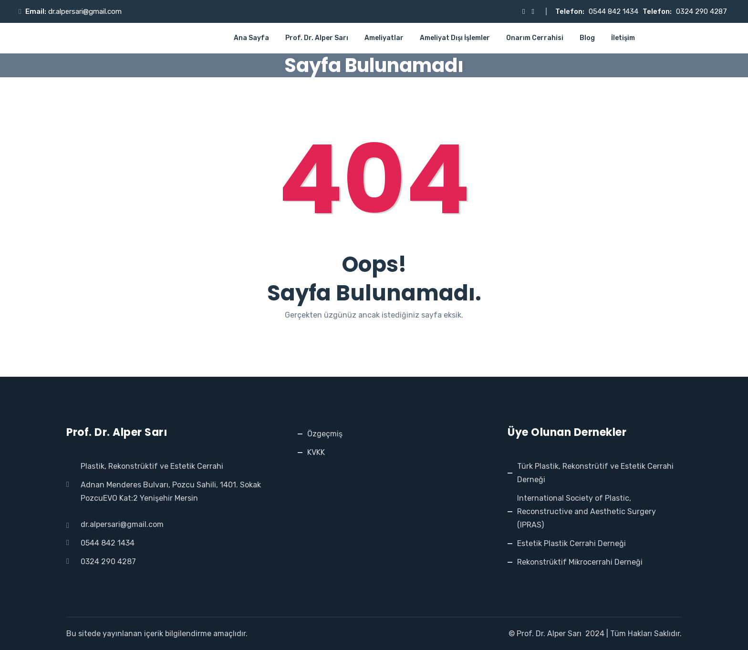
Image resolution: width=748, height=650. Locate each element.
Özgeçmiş (325, 433)
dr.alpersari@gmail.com (85, 11)
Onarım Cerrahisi (534, 38)
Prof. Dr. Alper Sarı (316, 38)
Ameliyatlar (384, 38)
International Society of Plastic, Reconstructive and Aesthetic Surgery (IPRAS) (586, 511)
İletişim (623, 38)
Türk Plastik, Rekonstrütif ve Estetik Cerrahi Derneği (595, 473)
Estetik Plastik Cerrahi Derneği (571, 543)
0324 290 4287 (701, 11)
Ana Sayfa (251, 38)
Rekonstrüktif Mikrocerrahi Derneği (580, 562)
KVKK (316, 452)
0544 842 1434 (613, 11)
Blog (587, 38)
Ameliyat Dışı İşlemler (455, 38)
